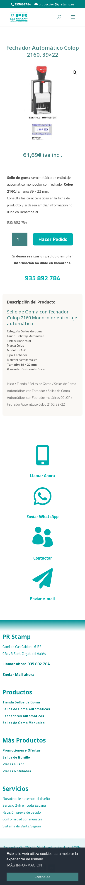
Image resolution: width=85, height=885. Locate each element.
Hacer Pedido (53, 239)
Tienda (22, 383)
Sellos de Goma (40, 383)
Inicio (10, 383)
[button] (75, 72)
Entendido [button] (42, 877)
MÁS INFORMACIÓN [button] (24, 865)
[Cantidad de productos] (20, 239)
